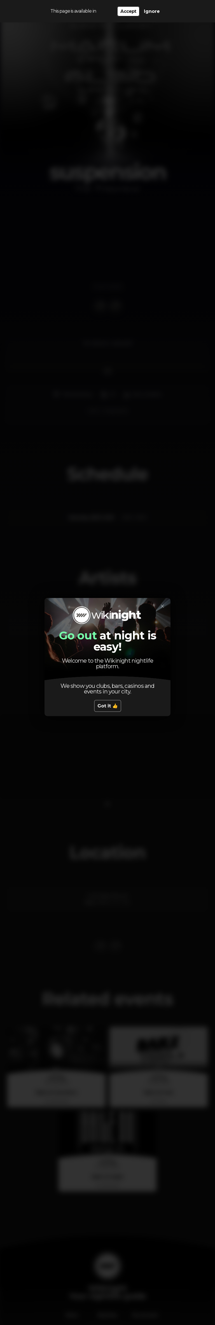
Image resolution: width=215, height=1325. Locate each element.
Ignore (152, 11)
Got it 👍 (107, 706)
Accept (128, 11)
